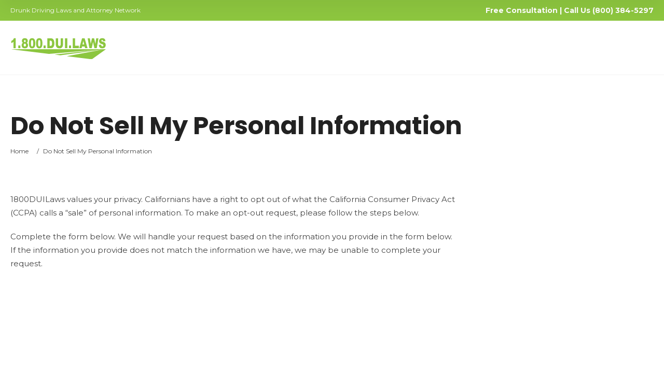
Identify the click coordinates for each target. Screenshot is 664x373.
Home (19, 151)
